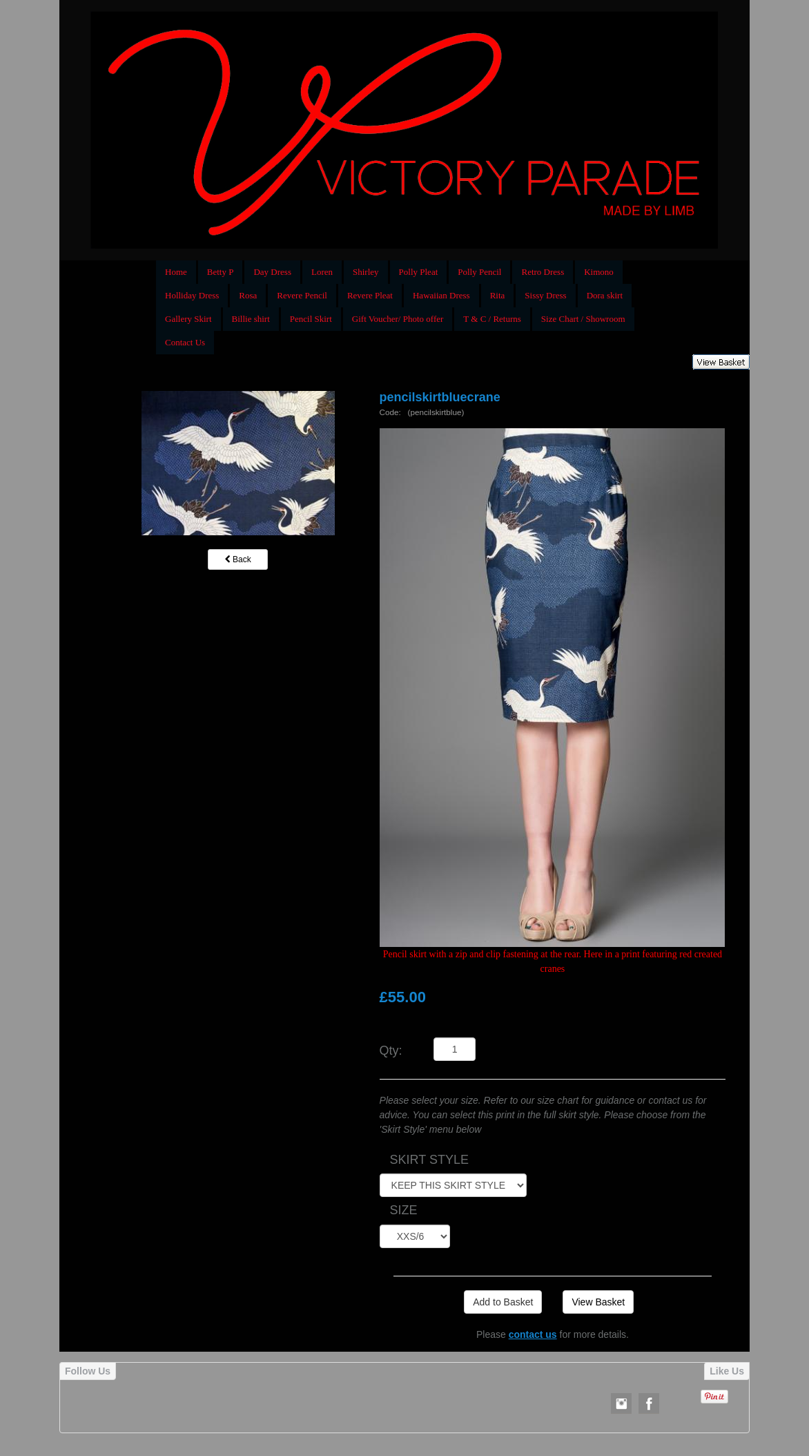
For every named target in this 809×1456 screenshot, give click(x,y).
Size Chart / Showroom (583, 319)
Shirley (366, 272)
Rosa (248, 295)
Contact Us (185, 342)
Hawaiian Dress (441, 295)
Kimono (599, 272)
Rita (497, 295)
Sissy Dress (545, 295)
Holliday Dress (192, 295)
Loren (322, 272)
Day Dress (272, 272)
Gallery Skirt (188, 319)
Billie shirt (251, 319)
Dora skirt (605, 295)
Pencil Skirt (311, 319)
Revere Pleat (370, 295)
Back (238, 559)
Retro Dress (542, 272)
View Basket (598, 1301)
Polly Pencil (479, 272)
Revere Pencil (302, 295)
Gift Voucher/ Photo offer (398, 319)
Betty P (220, 272)
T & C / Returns (492, 319)
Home (176, 272)
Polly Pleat (418, 272)
